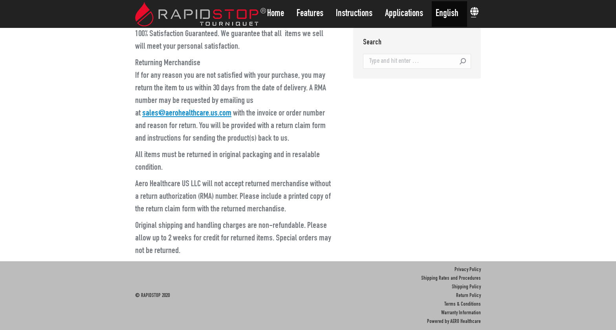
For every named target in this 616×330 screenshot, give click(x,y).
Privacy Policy (468, 270)
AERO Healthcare (465, 321)
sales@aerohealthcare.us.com (186, 113)
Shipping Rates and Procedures (451, 278)
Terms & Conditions (462, 304)
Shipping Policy (466, 287)
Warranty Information (461, 313)
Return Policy (468, 296)
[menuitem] (278, 14)
